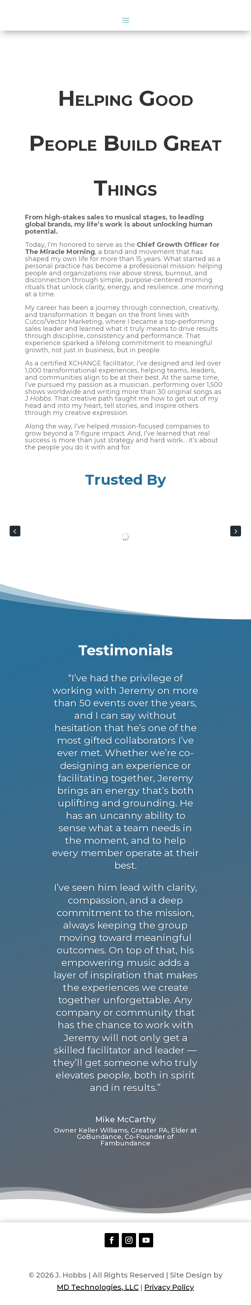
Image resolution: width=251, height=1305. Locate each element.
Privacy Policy (169, 1287)
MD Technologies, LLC (98, 1287)
